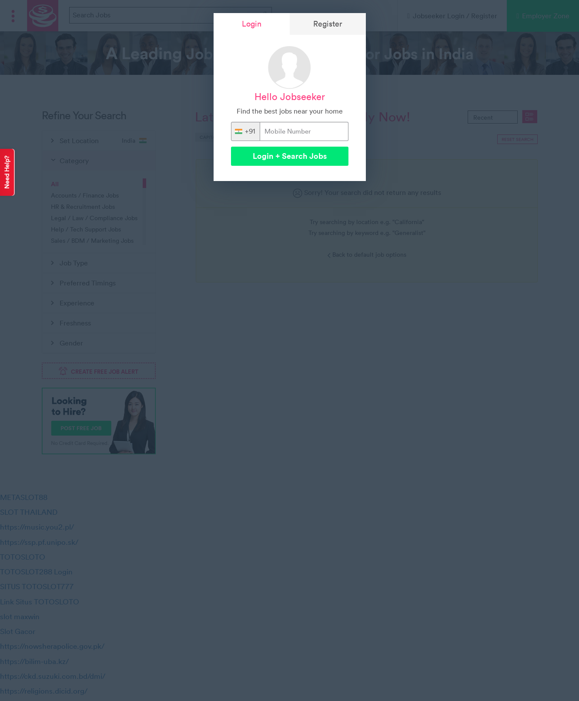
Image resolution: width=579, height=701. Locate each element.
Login (251, 24)
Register (327, 24)
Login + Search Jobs (290, 156)
